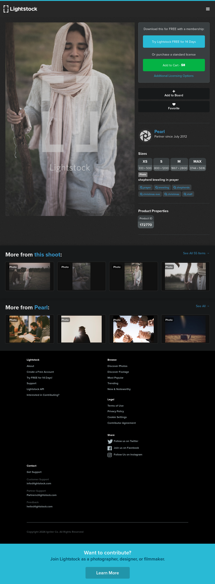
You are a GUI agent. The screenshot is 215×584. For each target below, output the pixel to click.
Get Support (34, 472)
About (30, 366)
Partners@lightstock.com (42, 495)
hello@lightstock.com (40, 506)
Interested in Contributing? (43, 395)
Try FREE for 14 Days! (39, 377)
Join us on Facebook (126, 448)
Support (31, 383)
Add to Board (174, 93)
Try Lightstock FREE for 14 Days (174, 41)
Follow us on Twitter (126, 441)
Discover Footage (118, 372)
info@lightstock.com (39, 483)
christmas (172, 194)
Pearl (159, 131)
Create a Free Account (40, 372)
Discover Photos (117, 366)
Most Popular (115, 377)
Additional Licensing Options (174, 75)
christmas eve (150, 194)
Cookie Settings (117, 417)
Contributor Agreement (122, 423)
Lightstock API (35, 389)
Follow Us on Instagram (128, 454)
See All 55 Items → (196, 253)
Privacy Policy (116, 411)
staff (188, 194)
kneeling (162, 187)
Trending (113, 383)
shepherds (181, 187)
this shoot (47, 254)
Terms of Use (116, 405)
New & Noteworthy (119, 389)
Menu (207, 9)
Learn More (107, 572)
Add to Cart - (174, 65)
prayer (145, 187)
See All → (203, 306)
